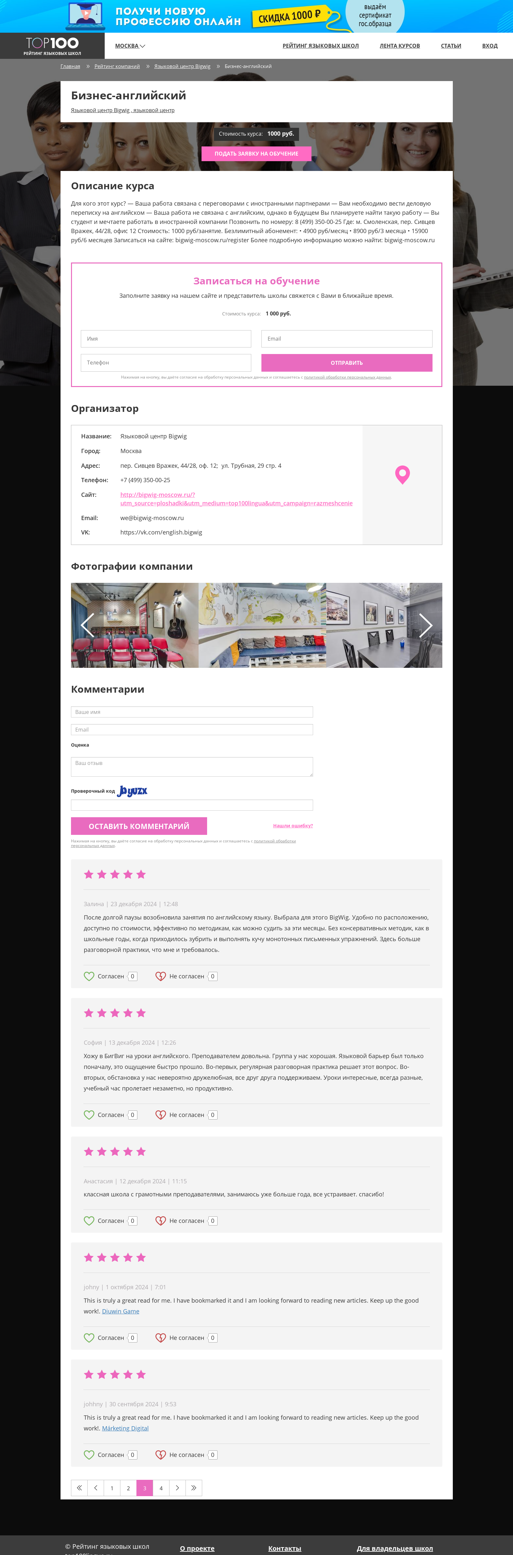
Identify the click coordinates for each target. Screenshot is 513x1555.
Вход (490, 45)
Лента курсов (400, 45)
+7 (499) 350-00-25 (145, 480)
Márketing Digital (125, 1428)
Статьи (451, 45)
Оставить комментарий (139, 826)
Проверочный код (93, 791)
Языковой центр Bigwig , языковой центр (123, 110)
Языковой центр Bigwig (182, 66)
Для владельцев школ (395, 1548)
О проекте (197, 1548)
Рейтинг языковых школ (321, 45)
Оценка (80, 745)
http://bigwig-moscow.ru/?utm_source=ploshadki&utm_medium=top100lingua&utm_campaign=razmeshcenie (236, 499)
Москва (130, 45)
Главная (70, 66)
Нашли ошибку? (293, 825)
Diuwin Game (120, 1311)
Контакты (284, 1548)
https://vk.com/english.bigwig (161, 532)
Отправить (347, 362)
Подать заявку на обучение (256, 153)
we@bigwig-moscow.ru (152, 518)
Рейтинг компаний (117, 66)
